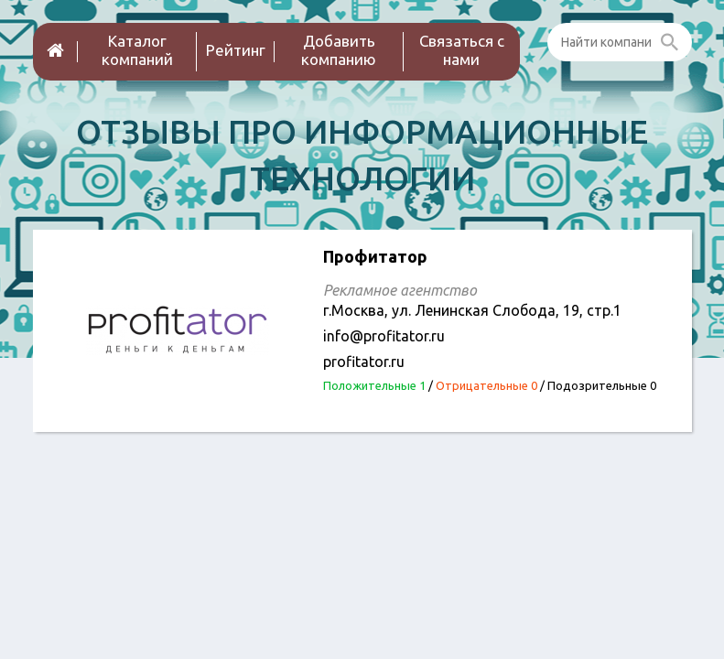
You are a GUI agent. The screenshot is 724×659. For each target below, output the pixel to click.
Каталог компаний (137, 50)
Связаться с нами (461, 50)
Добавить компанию (338, 50)
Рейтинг (235, 50)
